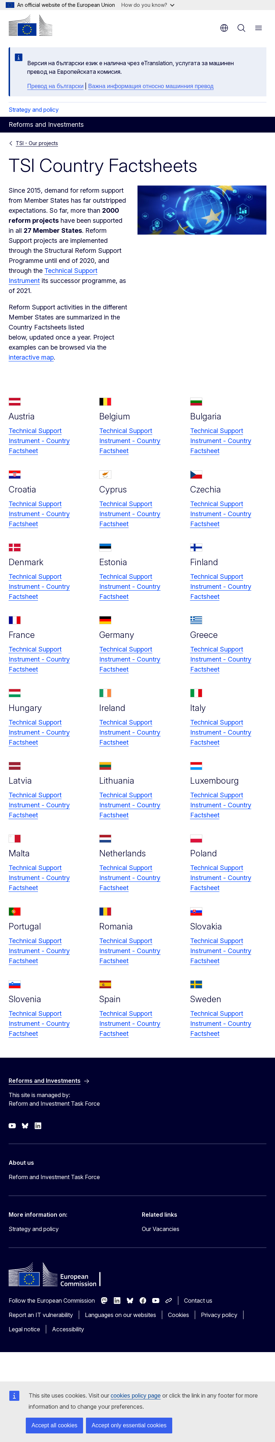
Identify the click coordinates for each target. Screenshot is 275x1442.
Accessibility (68, 1329)
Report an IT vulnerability (41, 1314)
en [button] (224, 28)
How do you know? (147, 5)
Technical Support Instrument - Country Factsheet (39, 441)
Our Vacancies (160, 1228)
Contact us (198, 1300)
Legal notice (24, 1329)
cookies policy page (136, 1396)
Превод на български (55, 86)
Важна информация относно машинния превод (150, 86)
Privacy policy (219, 1314)
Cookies (178, 1314)
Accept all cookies (54, 1425)
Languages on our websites (120, 1314)
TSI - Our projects (37, 143)
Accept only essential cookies (129, 1425)
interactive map (31, 357)
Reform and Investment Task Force (54, 1177)
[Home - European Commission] (30, 25)
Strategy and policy (34, 109)
